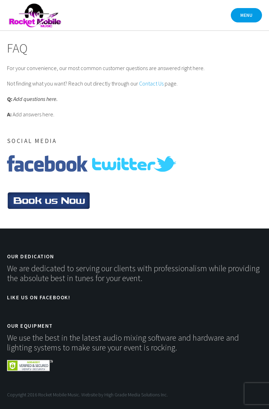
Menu (246, 15)
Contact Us (151, 83)
